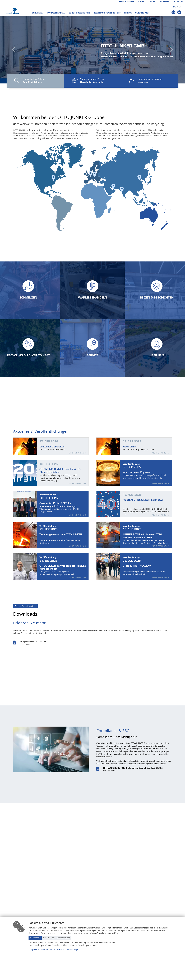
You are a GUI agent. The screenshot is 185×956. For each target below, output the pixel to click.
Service (128, 13)
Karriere (164, 1)
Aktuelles (178, 1)
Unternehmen (142, 13)
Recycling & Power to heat (107, 13)
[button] (14, 49)
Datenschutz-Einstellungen (67, 949)
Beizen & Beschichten (79, 13)
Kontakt (152, 1)
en (180, 7)
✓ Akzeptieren (35, 938)
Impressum (35, 949)
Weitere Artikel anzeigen (25, 614)
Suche (141, 1)
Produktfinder (126, 1)
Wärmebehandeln (56, 13)
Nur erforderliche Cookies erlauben (56, 938)
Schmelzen (37, 13)
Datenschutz (47, 949)
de (174, 7)
